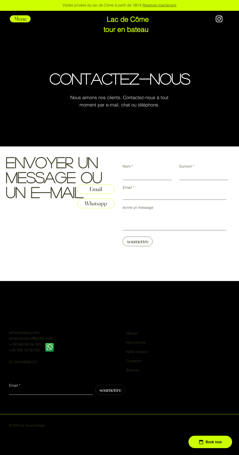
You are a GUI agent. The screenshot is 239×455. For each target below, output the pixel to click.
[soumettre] (138, 241)
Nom (127, 166)
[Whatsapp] (95, 203)
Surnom (185, 166)
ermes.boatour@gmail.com (31, 338)
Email (127, 187)
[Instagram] (219, 18)
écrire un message (138, 207)
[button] (20, 19)
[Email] (95, 189)
